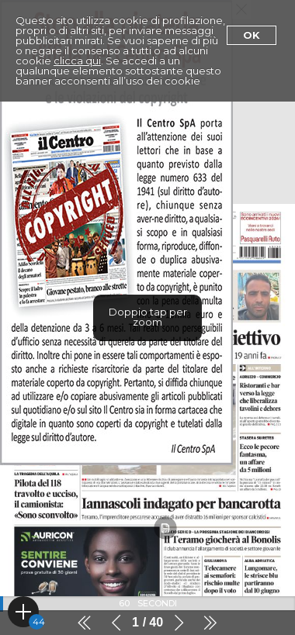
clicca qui (77, 60)
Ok (251, 35)
